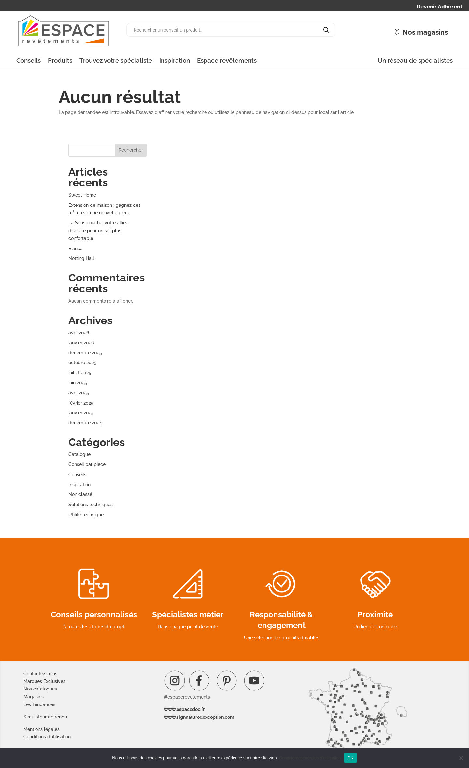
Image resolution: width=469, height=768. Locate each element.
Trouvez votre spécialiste (115, 60)
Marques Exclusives (44, 681)
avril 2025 (78, 392)
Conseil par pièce (87, 464)
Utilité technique (86, 514)
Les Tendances (39, 704)
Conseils (28, 60)
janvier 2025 (81, 412)
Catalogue (79, 454)
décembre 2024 (85, 422)
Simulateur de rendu (45, 716)
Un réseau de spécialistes (415, 60)
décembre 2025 (85, 352)
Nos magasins (425, 32)
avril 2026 (78, 332)
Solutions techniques (90, 504)
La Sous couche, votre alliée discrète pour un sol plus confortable (98, 230)
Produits (60, 60)
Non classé (80, 494)
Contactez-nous (40, 673)
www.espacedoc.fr (184, 709)
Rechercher (131, 150)
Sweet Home (82, 195)
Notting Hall (81, 258)
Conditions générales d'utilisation (310, 757)
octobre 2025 (82, 362)
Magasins (33, 696)
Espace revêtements (227, 60)
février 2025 (80, 402)
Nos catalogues (40, 688)
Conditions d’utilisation (47, 736)
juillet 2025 (79, 372)
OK (350, 757)
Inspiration (174, 60)
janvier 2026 (81, 342)
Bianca (75, 248)
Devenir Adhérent (439, 7)
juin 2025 (77, 382)
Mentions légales (41, 729)
